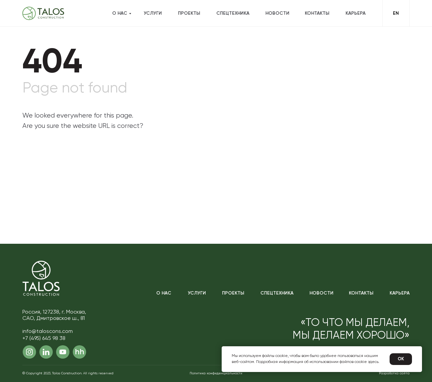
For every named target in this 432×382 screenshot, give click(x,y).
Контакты (317, 13)
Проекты (189, 13)
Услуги (153, 13)
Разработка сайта (394, 373)
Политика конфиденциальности (216, 373)
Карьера (356, 13)
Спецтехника (232, 13)
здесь (373, 362)
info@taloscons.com (47, 331)
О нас (119, 13)
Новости (277, 13)
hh (79, 352)
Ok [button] (401, 359)
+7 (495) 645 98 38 (43, 338)
